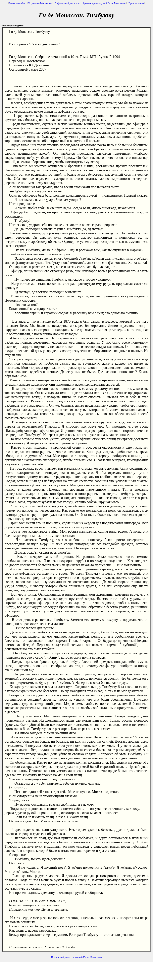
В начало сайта (17, 3)
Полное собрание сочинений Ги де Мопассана (76, 957)
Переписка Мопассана (40, 3)
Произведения (136, 3)
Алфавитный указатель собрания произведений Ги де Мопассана (90, 3)
